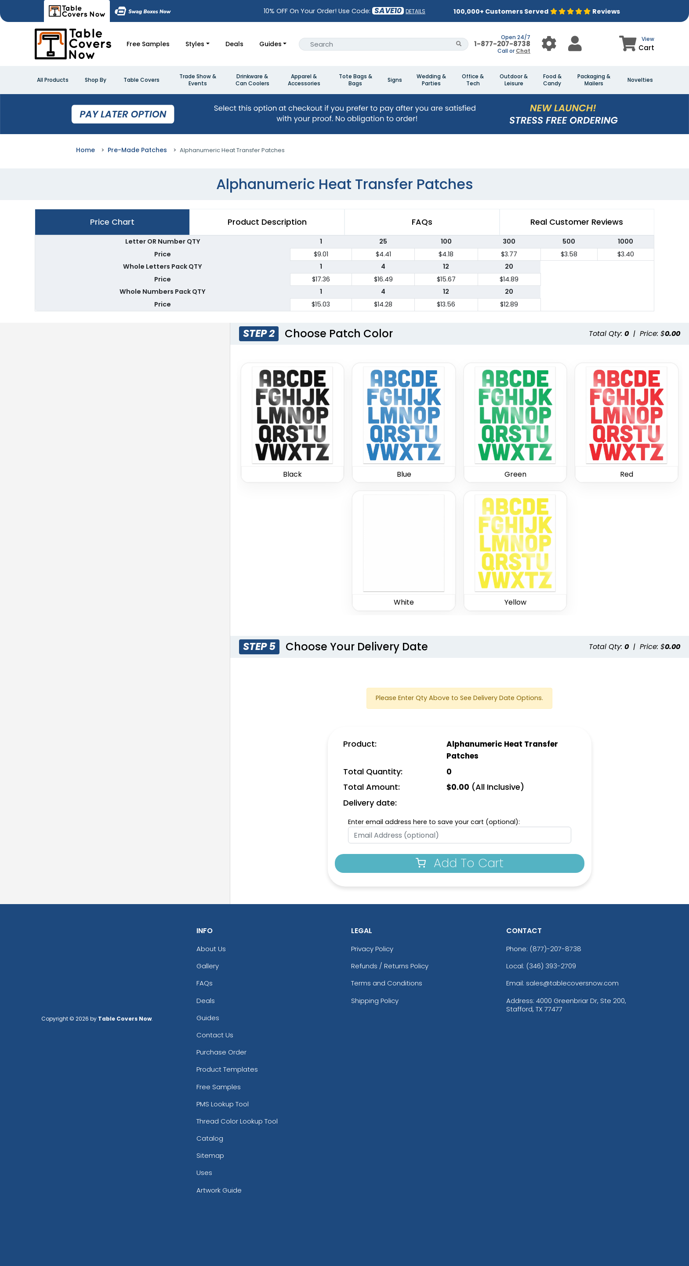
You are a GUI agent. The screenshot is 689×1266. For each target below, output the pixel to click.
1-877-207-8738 (502, 43)
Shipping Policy (375, 1000)
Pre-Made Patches (137, 150)
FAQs (204, 983)
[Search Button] (459, 44)
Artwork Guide (219, 1190)
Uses (204, 1172)
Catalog (209, 1138)
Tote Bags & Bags (355, 80)
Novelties (640, 80)
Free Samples (148, 44)
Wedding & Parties (431, 80)
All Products (53, 80)
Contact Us (214, 1035)
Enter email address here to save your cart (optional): (434, 821)
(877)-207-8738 (555, 948)
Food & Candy (552, 80)
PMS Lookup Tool (222, 1104)
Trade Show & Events (197, 80)
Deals (234, 44)
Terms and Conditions (386, 983)
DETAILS (415, 11)
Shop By (95, 80)
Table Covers (141, 80)
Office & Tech (473, 80)
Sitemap (210, 1155)
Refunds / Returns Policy (389, 965)
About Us (211, 948)
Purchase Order (221, 1052)
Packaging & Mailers (593, 80)
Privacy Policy (372, 948)
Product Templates (227, 1069)
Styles (194, 44)
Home (85, 150)
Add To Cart (460, 863)
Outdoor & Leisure (514, 80)
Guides (270, 44)
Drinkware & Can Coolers (252, 80)
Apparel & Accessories (304, 80)
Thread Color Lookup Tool (237, 1121)
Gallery (207, 965)
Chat (523, 51)
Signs (395, 80)
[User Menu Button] (549, 44)
